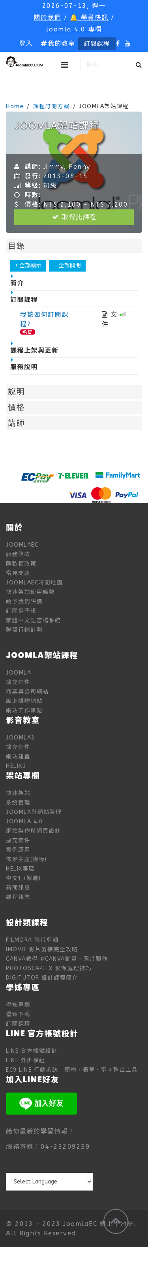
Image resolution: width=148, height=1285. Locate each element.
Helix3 (16, 766)
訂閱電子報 (21, 611)
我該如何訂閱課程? (44, 319)
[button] (26, 44)
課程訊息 (18, 897)
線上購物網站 (24, 701)
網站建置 (18, 756)
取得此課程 (73, 217)
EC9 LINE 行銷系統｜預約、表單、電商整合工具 (72, 1070)
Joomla (18, 672)
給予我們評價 (24, 601)
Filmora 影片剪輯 (32, 940)
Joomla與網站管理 (34, 812)
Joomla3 (20, 737)
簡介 (17, 280)
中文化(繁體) (23, 878)
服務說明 (24, 364)
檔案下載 (18, 1014)
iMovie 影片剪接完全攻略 (42, 949)
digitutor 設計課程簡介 (42, 977)
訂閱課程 (97, 43)
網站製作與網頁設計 (33, 831)
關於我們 (47, 17)
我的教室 (58, 43)
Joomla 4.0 (24, 821)
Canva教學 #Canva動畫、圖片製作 (57, 959)
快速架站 (18, 793)
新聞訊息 (18, 887)
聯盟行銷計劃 (24, 630)
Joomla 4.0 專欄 (74, 29)
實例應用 (18, 850)
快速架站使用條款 (30, 592)
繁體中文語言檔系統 (33, 620)
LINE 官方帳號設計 (32, 1051)
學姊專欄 (18, 1005)
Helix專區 (20, 868)
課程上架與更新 (34, 348)
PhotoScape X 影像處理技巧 (49, 968)
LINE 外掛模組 (25, 1060)
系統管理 (18, 802)
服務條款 (18, 554)
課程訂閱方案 (51, 106)
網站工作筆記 (24, 710)
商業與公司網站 (27, 691)
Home (15, 106)
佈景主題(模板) (26, 859)
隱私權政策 (21, 563)
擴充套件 (18, 682)
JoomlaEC (22, 545)
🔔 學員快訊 (89, 17)
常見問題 (18, 573)
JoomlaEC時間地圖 (34, 582)
